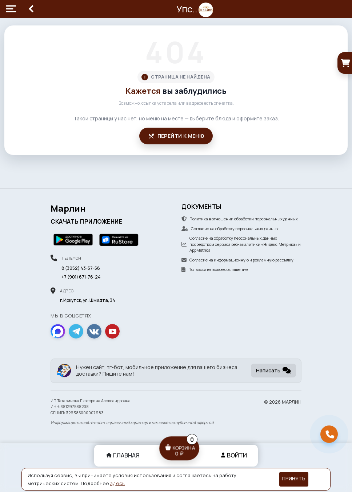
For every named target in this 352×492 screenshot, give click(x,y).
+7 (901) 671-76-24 (81, 277)
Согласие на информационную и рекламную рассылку (237, 260)
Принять (293, 478)
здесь (117, 483)
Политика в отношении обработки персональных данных (239, 218)
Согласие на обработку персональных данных (230, 228)
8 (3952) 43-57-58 (80, 268)
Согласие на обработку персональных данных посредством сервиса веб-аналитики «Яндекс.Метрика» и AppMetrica (241, 244)
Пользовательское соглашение (214, 269)
